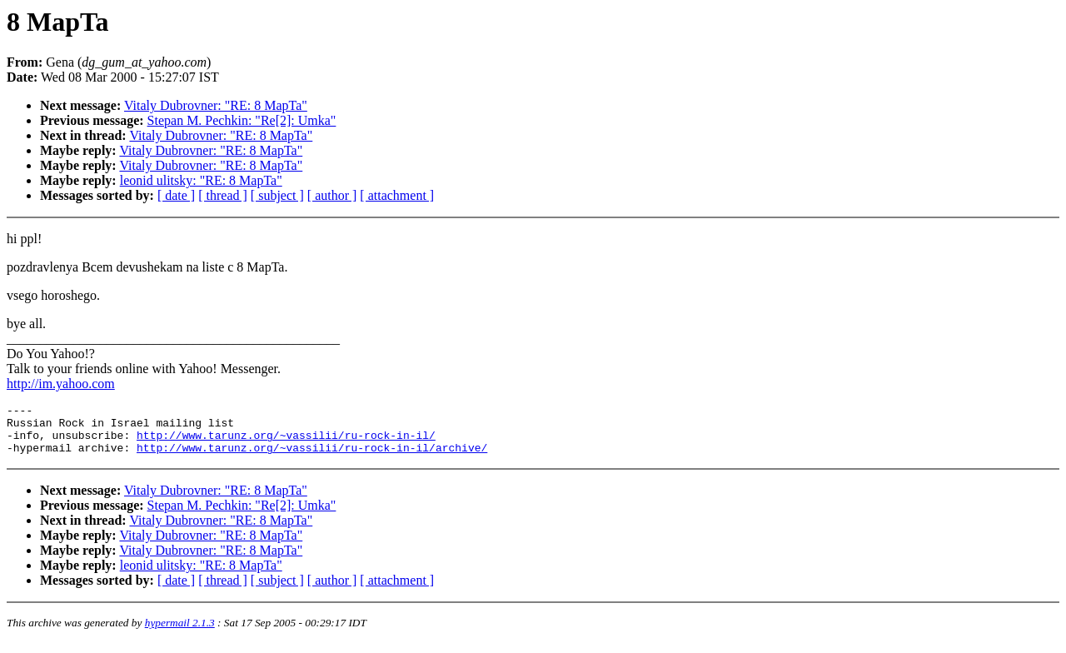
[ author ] (332, 195)
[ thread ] (222, 195)
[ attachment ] (397, 195)
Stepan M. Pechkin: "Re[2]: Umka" (241, 120)
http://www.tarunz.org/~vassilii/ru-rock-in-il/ (286, 442)
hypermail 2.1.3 (180, 632)
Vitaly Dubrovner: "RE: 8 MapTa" (215, 105)
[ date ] (176, 195)
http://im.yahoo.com (61, 383)
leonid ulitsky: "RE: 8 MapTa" (201, 180)
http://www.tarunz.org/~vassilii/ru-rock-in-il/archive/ (312, 457)
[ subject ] (277, 195)
